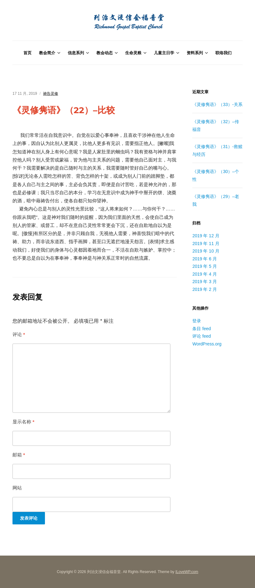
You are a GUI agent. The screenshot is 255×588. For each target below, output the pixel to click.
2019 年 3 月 (204, 281)
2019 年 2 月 (204, 289)
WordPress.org (206, 343)
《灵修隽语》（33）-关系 (217, 104)
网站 (17, 487)
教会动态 (104, 52)
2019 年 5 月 (204, 266)
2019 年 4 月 (204, 274)
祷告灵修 (50, 93)
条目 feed (201, 328)
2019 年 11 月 (205, 243)
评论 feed (201, 336)
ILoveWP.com (186, 572)
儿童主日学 (164, 52)
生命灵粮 (133, 52)
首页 (27, 52)
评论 (18, 334)
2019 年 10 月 (205, 250)
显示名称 (23, 421)
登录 (196, 320)
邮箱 (18, 454)
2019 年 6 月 (204, 258)
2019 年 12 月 (205, 235)
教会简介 (47, 52)
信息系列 (76, 52)
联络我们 (223, 52)
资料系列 (195, 52)
